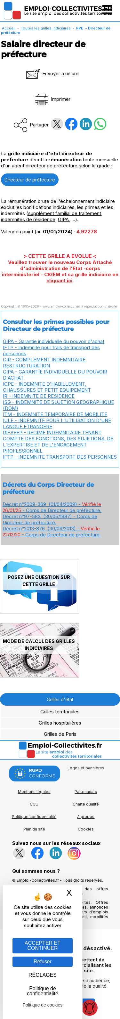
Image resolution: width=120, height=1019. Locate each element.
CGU (34, 804)
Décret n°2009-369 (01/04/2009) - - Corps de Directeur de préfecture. (52, 507)
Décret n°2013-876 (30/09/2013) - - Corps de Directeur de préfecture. (52, 532)
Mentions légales (34, 791)
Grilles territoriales (60, 712)
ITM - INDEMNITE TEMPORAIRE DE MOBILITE (55, 414)
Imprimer (52, 99)
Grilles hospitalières (60, 723)
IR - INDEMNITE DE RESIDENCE (39, 396)
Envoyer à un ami (52, 73)
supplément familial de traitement (64, 213)
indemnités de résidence (28, 219)
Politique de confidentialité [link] (42, 991)
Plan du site (34, 829)
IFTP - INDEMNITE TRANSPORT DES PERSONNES (60, 457)
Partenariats (86, 791)
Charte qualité (86, 804)
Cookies (86, 829)
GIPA (63, 219)
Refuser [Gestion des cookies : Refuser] (43, 961)
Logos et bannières (86, 768)
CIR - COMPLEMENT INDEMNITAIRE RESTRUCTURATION (44, 363)
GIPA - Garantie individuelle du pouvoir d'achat (53, 341)
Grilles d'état (60, 699)
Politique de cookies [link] (43, 1004)
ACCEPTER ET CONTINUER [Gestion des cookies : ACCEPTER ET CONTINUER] (42, 945)
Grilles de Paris (60, 734)
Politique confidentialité (34, 816)
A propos (85, 816)
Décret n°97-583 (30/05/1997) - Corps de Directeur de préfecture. (50, 519)
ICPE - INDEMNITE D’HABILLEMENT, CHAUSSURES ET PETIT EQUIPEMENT (47, 387)
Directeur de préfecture (29, 179)
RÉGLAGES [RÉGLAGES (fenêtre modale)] (42, 975)
